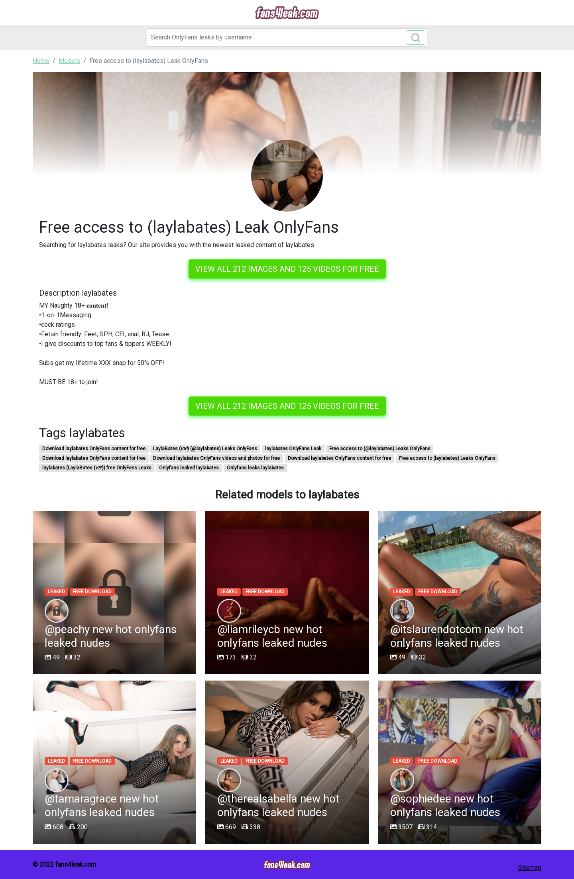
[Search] (287, 37)
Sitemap (529, 867)
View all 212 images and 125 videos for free (287, 269)
